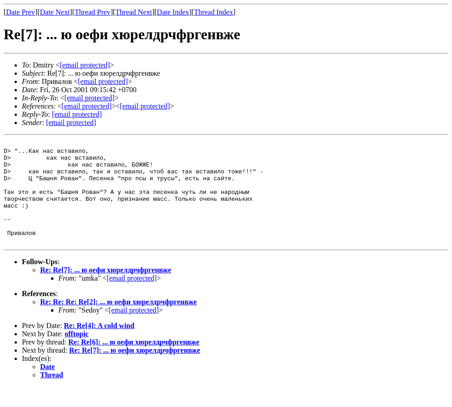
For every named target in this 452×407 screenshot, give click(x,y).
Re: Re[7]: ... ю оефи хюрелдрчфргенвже (105, 290)
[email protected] (89, 98)
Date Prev (20, 12)
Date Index (173, 12)
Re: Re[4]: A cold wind (99, 346)
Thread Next (133, 12)
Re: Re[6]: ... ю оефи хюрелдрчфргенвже (133, 362)
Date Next (55, 12)
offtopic (76, 354)
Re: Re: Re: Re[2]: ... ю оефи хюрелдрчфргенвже (118, 322)
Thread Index (213, 12)
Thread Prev (92, 12)
